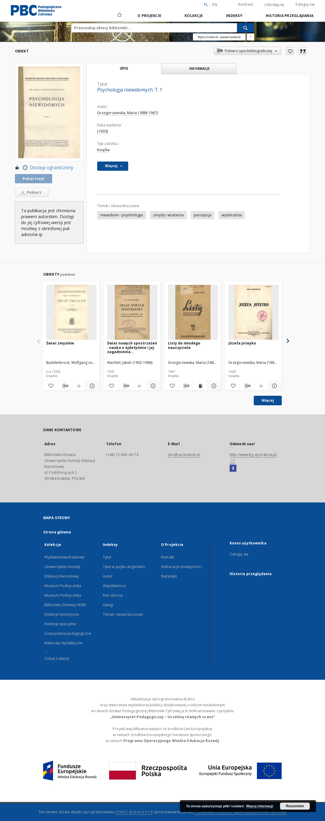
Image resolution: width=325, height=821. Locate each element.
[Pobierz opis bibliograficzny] (65, 386)
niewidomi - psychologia (121, 215)
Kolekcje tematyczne (61, 614)
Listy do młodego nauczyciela (184, 345)
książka (103, 149)
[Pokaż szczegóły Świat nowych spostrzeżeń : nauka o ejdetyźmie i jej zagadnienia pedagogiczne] (152, 386)
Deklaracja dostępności (181, 566)
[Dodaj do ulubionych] (290, 51)
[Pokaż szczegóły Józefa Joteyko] (274, 386)
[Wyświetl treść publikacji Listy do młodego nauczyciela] (200, 386)
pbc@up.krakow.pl (184, 454)
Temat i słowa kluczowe (123, 614)
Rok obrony (113, 595)
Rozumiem (295, 806)
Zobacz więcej (56, 658)
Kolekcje (194, 15)
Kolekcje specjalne (60, 623)
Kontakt (167, 557)
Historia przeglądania (289, 15)
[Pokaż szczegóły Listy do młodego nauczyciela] (213, 386)
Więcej (267, 400)
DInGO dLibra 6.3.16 (134, 811)
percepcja (202, 215)
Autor (108, 576)
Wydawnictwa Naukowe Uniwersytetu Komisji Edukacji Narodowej (64, 567)
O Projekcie (149, 15)
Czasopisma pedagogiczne (67, 633)
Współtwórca (114, 585)
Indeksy (234, 15)
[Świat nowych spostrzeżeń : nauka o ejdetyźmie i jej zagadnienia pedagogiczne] (132, 312)
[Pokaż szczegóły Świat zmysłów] (91, 386)
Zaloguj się (305, 4)
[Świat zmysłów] (71, 312)
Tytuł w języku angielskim (124, 566)
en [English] (214, 5)
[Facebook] (233, 468)
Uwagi (108, 604)
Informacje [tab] (199, 68)
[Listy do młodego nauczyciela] (193, 312)
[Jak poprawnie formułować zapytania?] (250, 37)
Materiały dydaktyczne (63, 642)
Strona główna (57, 532)
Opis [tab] (124, 68)
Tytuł (107, 557)
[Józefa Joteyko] (253, 312)
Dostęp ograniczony (44, 167)
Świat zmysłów (60, 343)
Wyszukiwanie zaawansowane (219, 37)
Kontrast (245, 4)
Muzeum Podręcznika (62, 585)
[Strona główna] (119, 15)
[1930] (102, 131)
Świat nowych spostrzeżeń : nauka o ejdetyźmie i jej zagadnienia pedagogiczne (132, 347)
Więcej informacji (259, 806)
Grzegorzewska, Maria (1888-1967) (127, 112)
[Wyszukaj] (245, 27)
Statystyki (169, 576)
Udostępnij (274, 4)
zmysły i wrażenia (168, 215)
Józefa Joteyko (242, 343)
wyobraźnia (232, 215)
